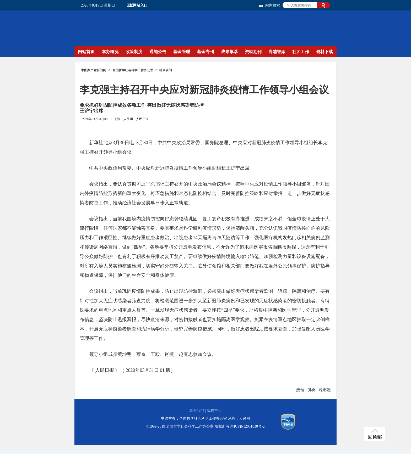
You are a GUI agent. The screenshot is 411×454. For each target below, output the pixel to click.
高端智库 (276, 51)
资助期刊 (253, 51)
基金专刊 (205, 51)
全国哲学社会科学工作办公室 (132, 70)
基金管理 (181, 51)
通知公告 (157, 51)
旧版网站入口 (137, 5)
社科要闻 (165, 70)
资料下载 (324, 51)
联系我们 (197, 411)
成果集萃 (229, 51)
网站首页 (86, 51)
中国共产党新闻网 (93, 70)
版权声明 (214, 411)
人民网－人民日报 (136, 119)
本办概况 (110, 51)
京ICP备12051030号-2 (247, 426)
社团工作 (300, 51)
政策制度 (134, 51)
